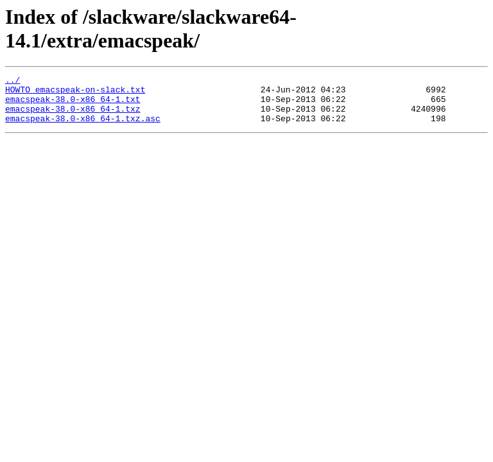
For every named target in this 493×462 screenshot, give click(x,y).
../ (12, 81)
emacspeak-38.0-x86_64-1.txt (73, 104)
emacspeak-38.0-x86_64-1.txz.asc (82, 127)
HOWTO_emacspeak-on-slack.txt (75, 93)
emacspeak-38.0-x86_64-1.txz (73, 116)
